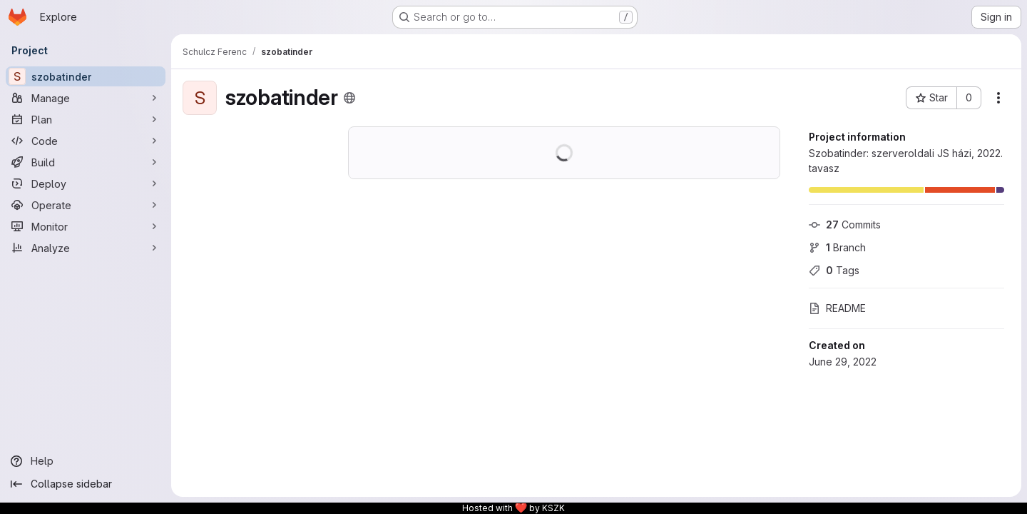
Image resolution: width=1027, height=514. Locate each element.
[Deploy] (85, 183)
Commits (845, 224)
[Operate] (85, 205)
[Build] (85, 162)
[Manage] (85, 98)
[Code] (85, 141)
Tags (834, 270)
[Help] (85, 461)
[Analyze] (85, 248)
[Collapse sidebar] (85, 484)
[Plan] (85, 119)
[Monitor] (85, 226)
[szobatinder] (85, 76)
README (837, 308)
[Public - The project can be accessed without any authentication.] (349, 98)
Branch (837, 247)
